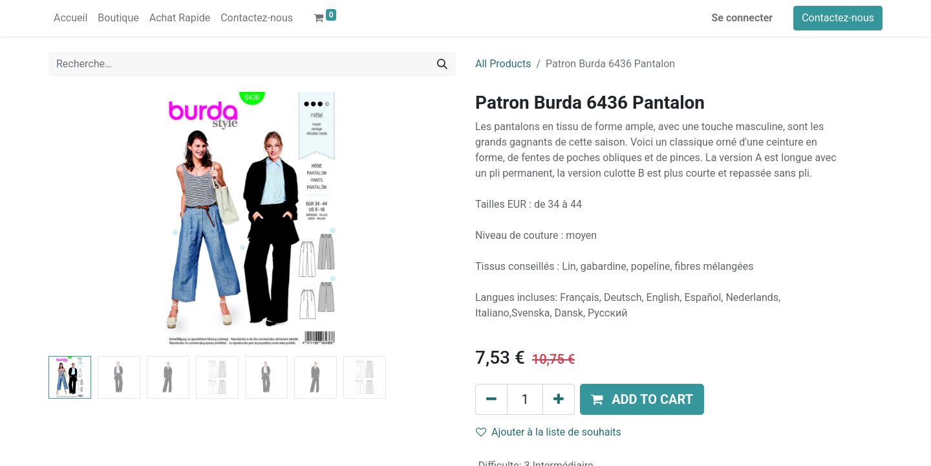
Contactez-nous (838, 18)
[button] (642, 399)
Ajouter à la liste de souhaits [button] (548, 432)
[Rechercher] (442, 64)
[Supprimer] (491, 399)
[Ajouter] (558, 399)
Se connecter (742, 18)
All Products (503, 64)
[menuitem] (70, 18)
